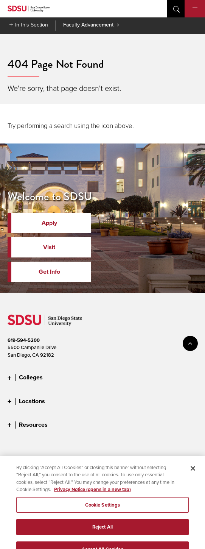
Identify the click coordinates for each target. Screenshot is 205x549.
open (176, 8)
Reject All (102, 530)
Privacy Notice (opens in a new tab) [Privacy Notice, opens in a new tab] (92, 493)
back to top (190, 343)
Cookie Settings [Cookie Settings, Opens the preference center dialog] (102, 508)
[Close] (193, 472)
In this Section (31, 24)
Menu (195, 9)
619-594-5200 (24, 340)
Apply (49, 222)
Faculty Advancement (88, 24)
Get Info (49, 271)
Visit (49, 247)
